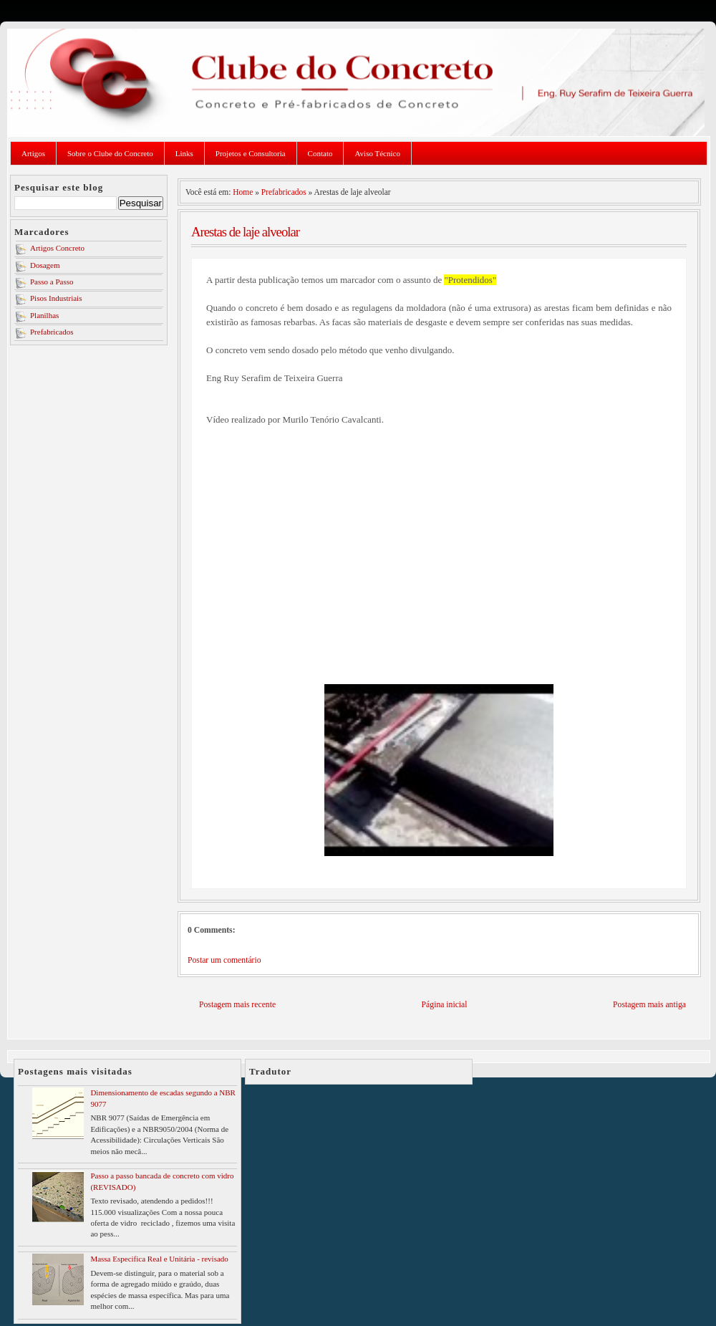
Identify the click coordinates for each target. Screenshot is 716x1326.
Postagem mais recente (237, 1004)
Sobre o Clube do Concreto (110, 153)
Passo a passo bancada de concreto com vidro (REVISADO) (161, 1181)
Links (184, 153)
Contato (320, 153)
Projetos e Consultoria (251, 153)
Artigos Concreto (57, 248)
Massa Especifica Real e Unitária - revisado (159, 1258)
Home (243, 192)
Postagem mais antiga (649, 1004)
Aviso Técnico (377, 153)
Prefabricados (51, 331)
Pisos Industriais (56, 298)
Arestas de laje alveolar (245, 231)
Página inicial (445, 1004)
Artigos (33, 153)
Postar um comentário (224, 960)
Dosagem (45, 265)
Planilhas (44, 315)
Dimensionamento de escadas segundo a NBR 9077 (163, 1098)
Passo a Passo (52, 281)
